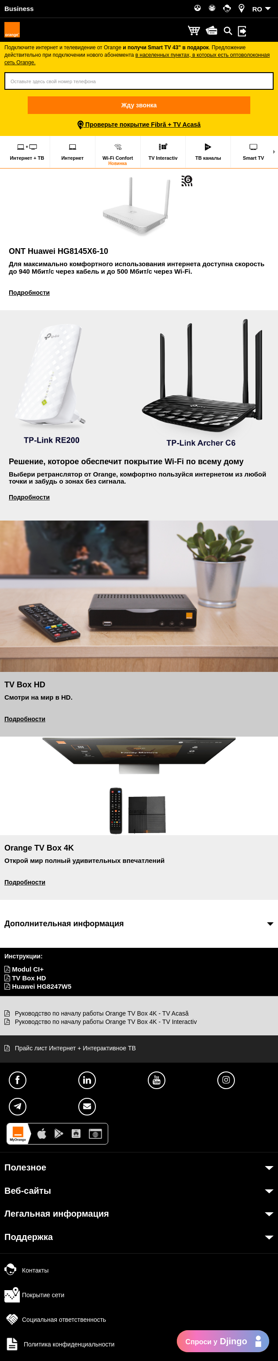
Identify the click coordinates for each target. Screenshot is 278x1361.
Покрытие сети (34, 1295)
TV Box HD (25, 978)
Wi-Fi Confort (117, 154)
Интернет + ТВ (27, 152)
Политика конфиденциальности (59, 1344)
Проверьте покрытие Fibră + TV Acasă (139, 124)
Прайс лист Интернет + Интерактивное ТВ (75, 1048)
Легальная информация (56, 1213)
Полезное (25, 1167)
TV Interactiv (162, 152)
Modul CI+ (24, 969)
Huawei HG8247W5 (37, 986)
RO (257, 9)
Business (19, 8)
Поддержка (28, 1237)
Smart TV (253, 152)
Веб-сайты (27, 1191)
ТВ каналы (208, 152)
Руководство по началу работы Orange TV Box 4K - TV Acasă (102, 1013)
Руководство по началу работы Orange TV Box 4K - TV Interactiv (106, 1021)
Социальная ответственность (55, 1319)
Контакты (26, 1270)
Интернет (72, 152)
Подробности (29, 292)
